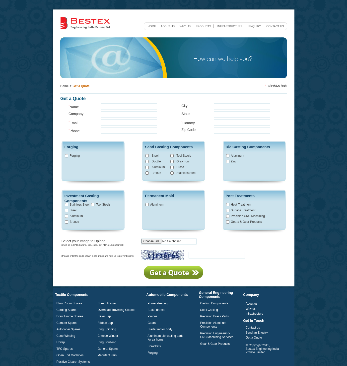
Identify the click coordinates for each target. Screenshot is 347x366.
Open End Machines (70, 355)
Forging (152, 353)
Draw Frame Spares (70, 316)
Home (152, 26)
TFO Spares (65, 349)
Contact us (275, 26)
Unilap (61, 342)
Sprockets (154, 346)
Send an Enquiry (257, 332)
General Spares (108, 349)
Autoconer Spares (68, 329)
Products (203, 26)
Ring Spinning (107, 329)
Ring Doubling (107, 342)
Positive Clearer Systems (73, 362)
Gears (151, 323)
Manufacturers (107, 355)
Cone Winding (66, 336)
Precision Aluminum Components (213, 324)
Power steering (157, 303)
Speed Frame (107, 303)
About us (168, 26)
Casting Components (214, 303)
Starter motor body (159, 329)
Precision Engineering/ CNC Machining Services (216, 335)
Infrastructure (229, 26)
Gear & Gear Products (215, 344)
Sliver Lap (104, 316)
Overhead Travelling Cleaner (117, 310)
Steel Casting (209, 310)
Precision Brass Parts (214, 316)
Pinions (152, 316)
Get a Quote (80, 86)
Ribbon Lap (105, 323)
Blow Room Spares (69, 303)
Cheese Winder (108, 336)
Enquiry (255, 26)
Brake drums (155, 310)
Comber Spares (67, 323)
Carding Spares (67, 310)
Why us (185, 26)
